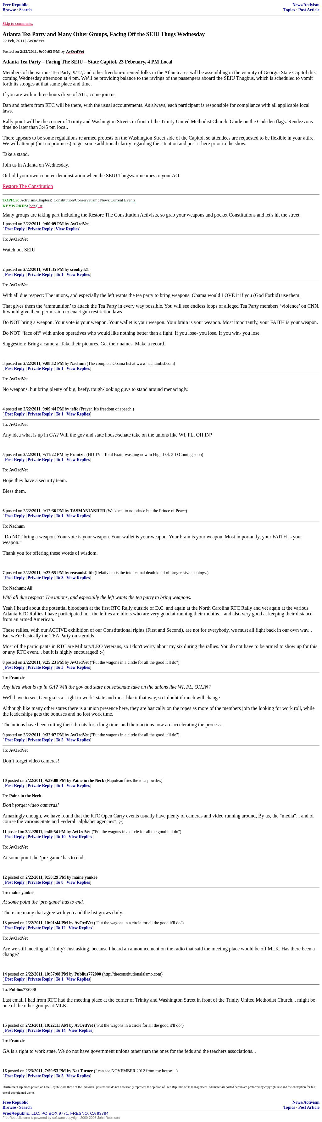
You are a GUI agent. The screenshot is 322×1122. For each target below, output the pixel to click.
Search (25, 10)
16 (5, 1071)
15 (5, 1025)
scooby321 (79, 269)
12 (5, 877)
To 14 (61, 1030)
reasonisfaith (82, 572)
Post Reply (15, 229)
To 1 (60, 274)
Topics (289, 10)
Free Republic (15, 5)
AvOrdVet (79, 224)
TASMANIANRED (87, 511)
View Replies (67, 229)
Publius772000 (88, 974)
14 (5, 974)
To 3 (60, 577)
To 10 (61, 836)
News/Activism (305, 5)
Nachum (78, 363)
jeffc (74, 409)
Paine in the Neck (88, 780)
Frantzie (77, 454)
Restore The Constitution (28, 186)
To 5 (60, 740)
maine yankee (84, 877)
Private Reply (40, 229)
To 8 (60, 882)
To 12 (61, 928)
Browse (9, 10)
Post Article (308, 10)
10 (5, 780)
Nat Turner (82, 1071)
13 (5, 923)
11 (5, 831)
